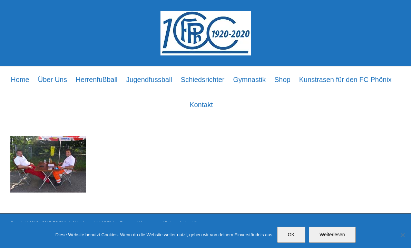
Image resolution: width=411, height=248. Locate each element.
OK (291, 234)
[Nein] (402, 234)
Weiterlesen (332, 234)
